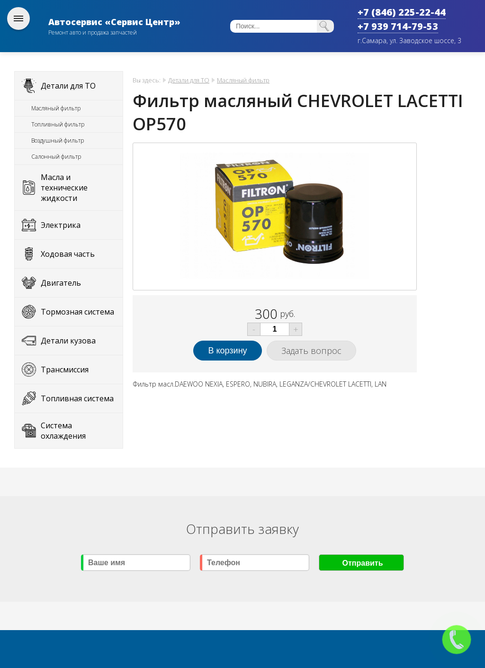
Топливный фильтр (57, 124)
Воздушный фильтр (57, 140)
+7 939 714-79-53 (398, 26)
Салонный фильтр (56, 157)
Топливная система (77, 398)
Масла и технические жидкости (64, 187)
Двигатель (61, 283)
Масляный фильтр (56, 108)
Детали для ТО (68, 86)
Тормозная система (77, 312)
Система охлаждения (63, 430)
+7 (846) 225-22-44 (402, 12)
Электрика (61, 225)
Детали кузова (68, 340)
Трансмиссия (65, 369)
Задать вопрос (311, 350)
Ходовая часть (68, 254)
